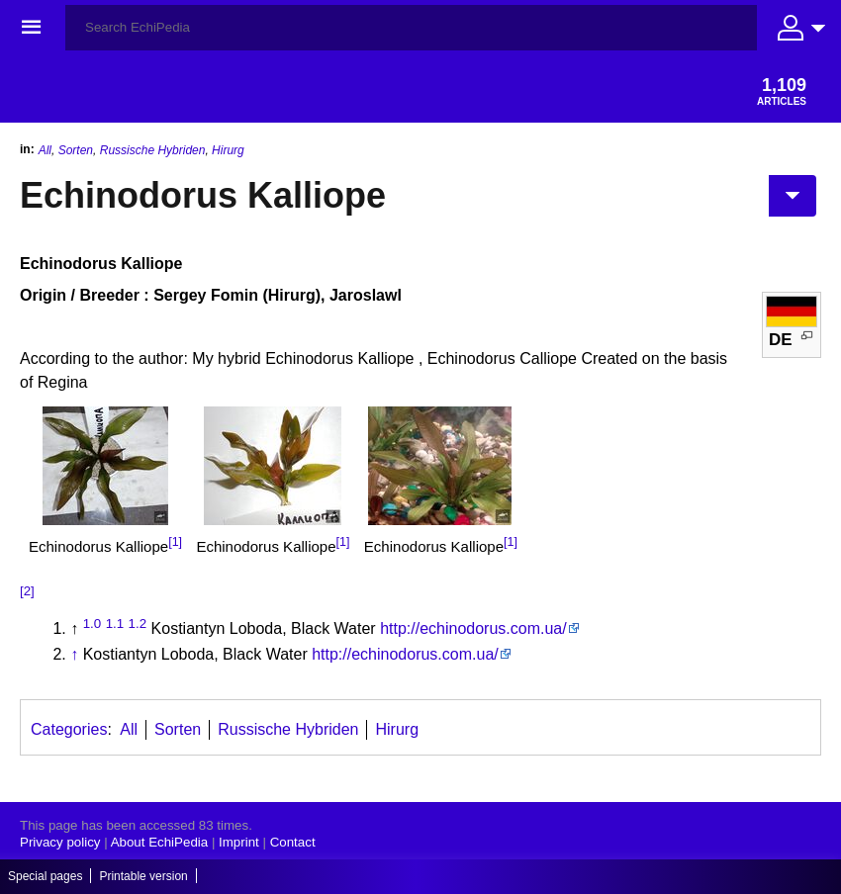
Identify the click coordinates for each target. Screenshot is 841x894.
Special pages (45, 876)
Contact (293, 842)
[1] (175, 542)
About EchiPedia (160, 842)
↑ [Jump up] (74, 654)
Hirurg (228, 150)
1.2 (138, 623)
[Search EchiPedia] (411, 27)
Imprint (239, 842)
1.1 (115, 623)
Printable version (143, 876)
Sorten (75, 150)
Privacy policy (60, 842)
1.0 (92, 623)
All (45, 150)
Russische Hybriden (153, 150)
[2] (27, 590)
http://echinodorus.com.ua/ (473, 628)
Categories (69, 729)
